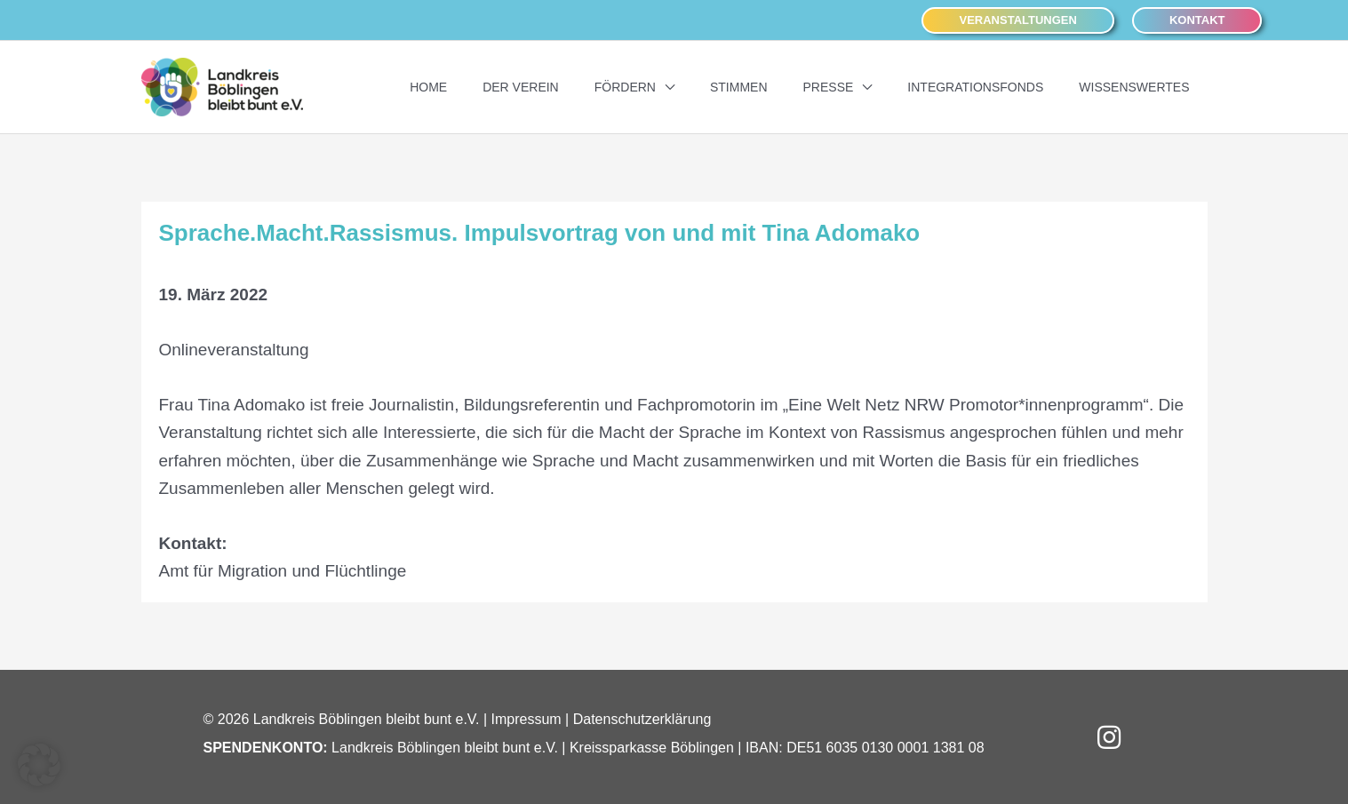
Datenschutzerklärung (642, 719)
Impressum (526, 719)
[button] (1017, 21)
